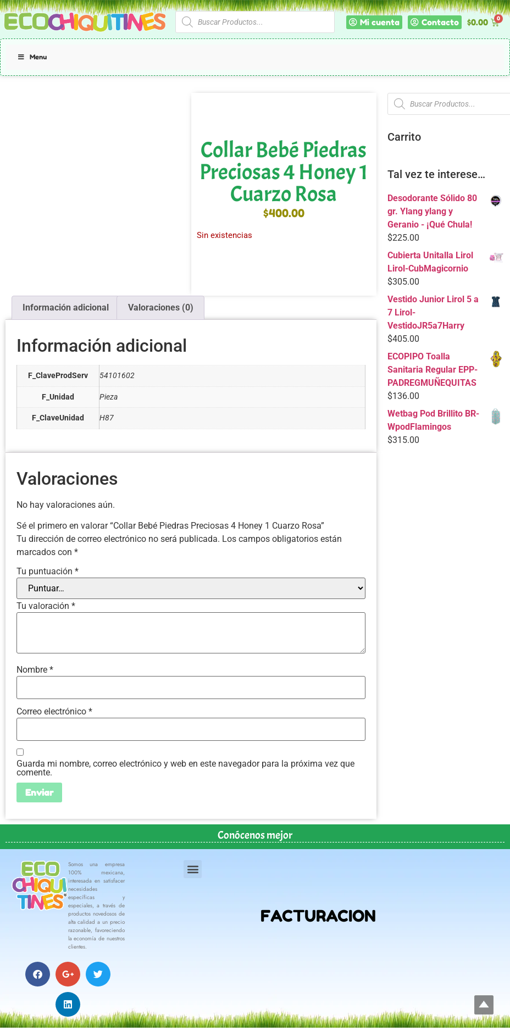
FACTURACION (318, 915)
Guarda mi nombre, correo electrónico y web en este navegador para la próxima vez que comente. (185, 768)
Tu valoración (45, 606)
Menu (32, 57)
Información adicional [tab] (66, 307)
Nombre (34, 670)
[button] (193, 869)
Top (484, 1005)
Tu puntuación (47, 571)
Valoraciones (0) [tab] (160, 307)
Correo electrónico (54, 711)
